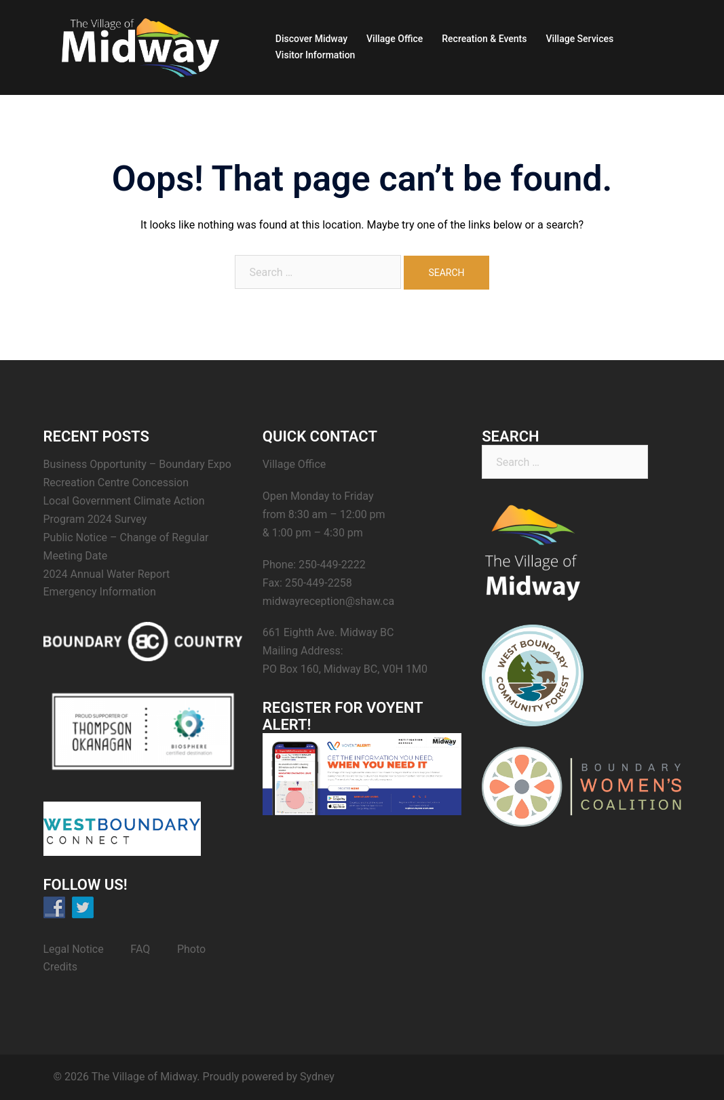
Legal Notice (73, 949)
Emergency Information (99, 591)
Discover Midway (311, 38)
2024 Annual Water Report (106, 574)
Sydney (317, 1076)
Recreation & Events (484, 38)
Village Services (579, 38)
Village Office (394, 38)
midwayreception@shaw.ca (328, 601)
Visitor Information (315, 55)
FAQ (140, 949)
